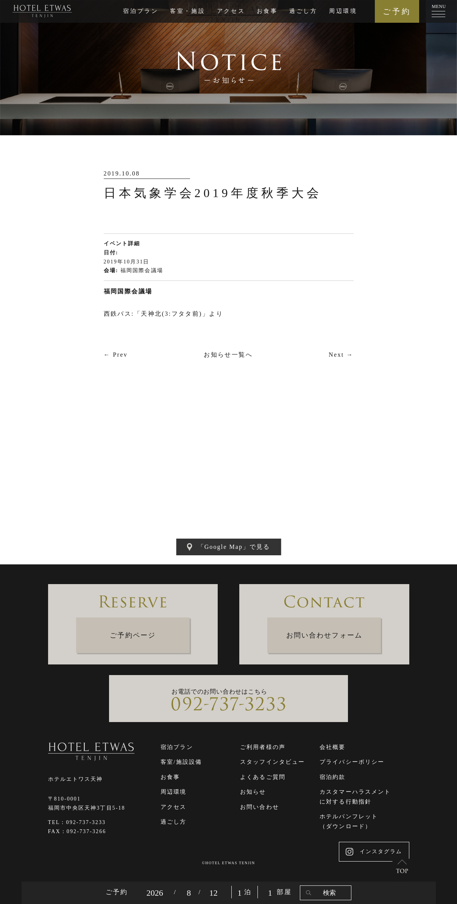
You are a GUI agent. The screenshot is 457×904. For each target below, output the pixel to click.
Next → (341, 354)
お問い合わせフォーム (324, 635)
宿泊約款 (332, 777)
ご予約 (397, 11)
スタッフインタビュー (272, 762)
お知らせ (253, 792)
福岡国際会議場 (141, 270)
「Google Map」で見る (228, 547)
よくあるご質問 (262, 777)
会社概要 (332, 747)
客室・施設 (188, 11)
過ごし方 (303, 11)
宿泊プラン (141, 11)
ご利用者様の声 (262, 747)
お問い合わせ (259, 807)
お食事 (267, 11)
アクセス (231, 11)
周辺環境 (343, 11)
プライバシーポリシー (352, 762)
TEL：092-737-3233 (77, 822)
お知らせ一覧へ (228, 354)
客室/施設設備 (181, 762)
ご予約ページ (133, 635)
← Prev (116, 354)
